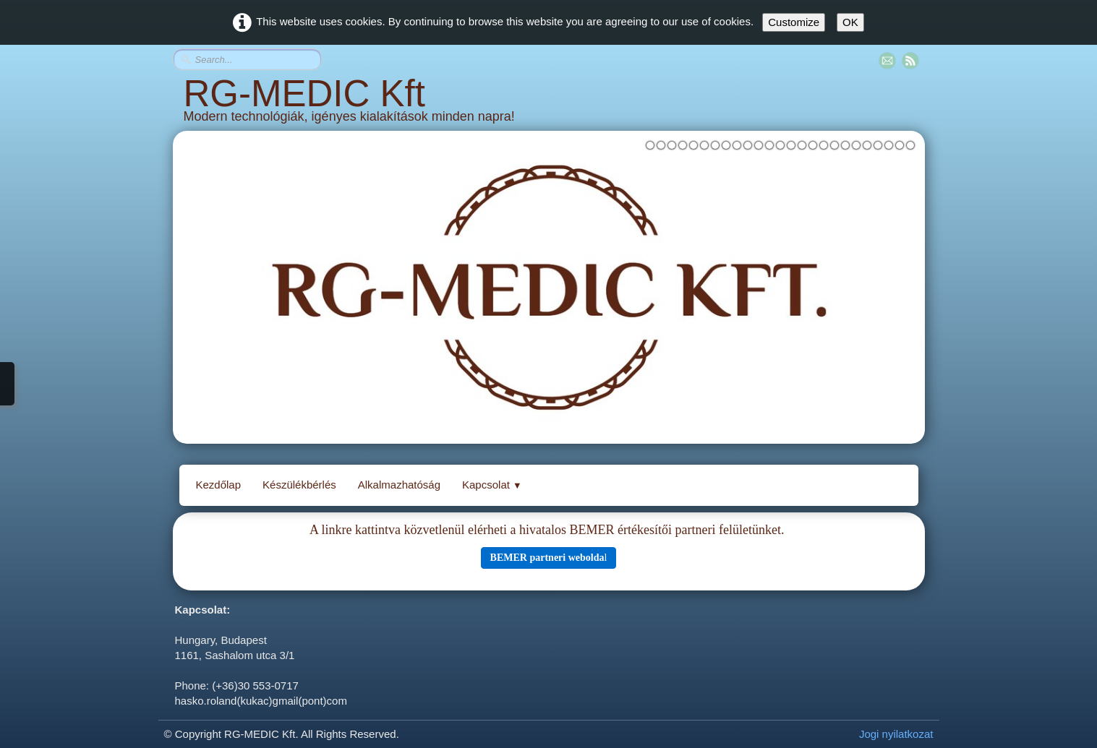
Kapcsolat (492, 484)
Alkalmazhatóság (399, 484)
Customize (793, 22)
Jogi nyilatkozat (896, 734)
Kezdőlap (219, 484)
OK (850, 22)
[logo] (549, 105)
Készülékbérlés (299, 484)
